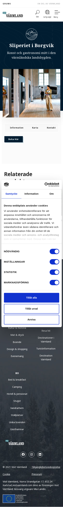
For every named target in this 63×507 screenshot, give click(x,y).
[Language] (47, 14)
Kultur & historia (17, 327)
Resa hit (45, 330)
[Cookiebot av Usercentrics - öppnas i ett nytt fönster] (45, 184)
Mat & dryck (17, 334)
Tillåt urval (31, 308)
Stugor (17, 400)
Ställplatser (17, 415)
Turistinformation (45, 348)
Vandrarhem (17, 408)
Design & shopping (17, 349)
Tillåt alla (31, 297)
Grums (7, 4)
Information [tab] (32, 193)
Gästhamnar (17, 429)
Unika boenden (17, 422)
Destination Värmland (45, 357)
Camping (17, 386)
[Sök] (37, 14)
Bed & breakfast (17, 379)
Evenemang (17, 356)
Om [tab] (52, 193)
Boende (17, 342)
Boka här (13, 139)
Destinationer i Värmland (46, 339)
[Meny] (57, 14)
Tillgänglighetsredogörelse (46, 467)
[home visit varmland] (13, 14)
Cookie (6, 474)
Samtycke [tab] (11, 193)
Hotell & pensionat (17, 393)
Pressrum (37, 474)
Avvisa (32, 319)
